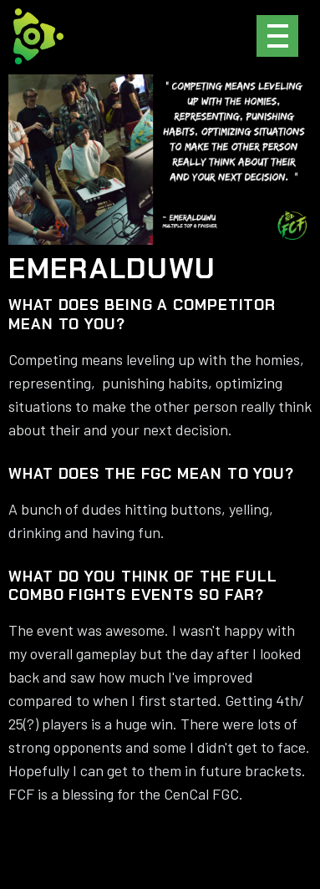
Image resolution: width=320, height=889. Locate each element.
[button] (277, 36)
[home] (38, 36)
